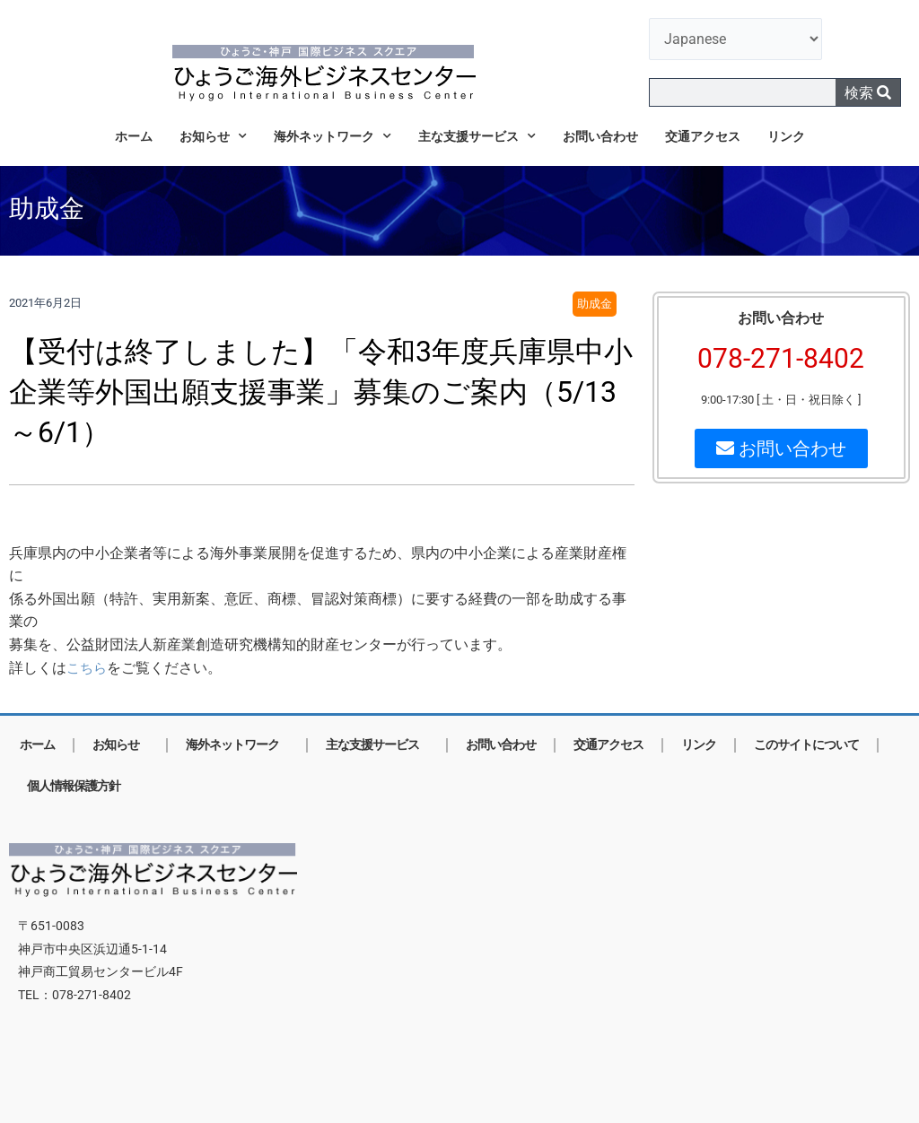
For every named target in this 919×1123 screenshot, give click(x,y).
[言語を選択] (735, 39)
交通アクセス (702, 136)
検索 (868, 92)
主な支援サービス (477, 136)
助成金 (594, 304)
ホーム (134, 136)
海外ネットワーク (332, 136)
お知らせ (213, 136)
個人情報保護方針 (73, 786)
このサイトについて (806, 745)
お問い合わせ (600, 136)
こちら (87, 667)
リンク (786, 136)
